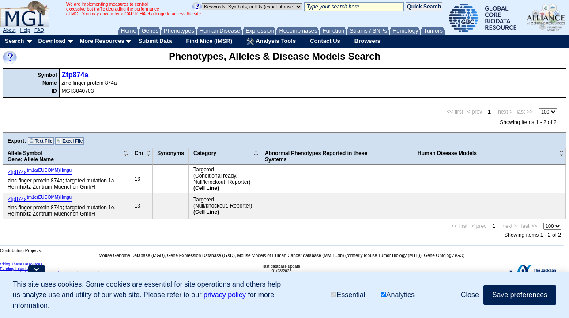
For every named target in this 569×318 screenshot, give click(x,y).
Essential (348, 295)
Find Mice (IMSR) (209, 41)
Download (51, 41)
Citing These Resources (21, 264)
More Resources (101, 41)
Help (25, 30)
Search (14, 41)
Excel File (70, 141)
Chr (139, 153)
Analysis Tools (271, 41)
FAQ (39, 30)
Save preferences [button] (519, 295)
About (9, 30)
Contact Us (325, 41)
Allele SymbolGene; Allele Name (31, 156)
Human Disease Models (447, 153)
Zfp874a (75, 75)
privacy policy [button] (224, 295)
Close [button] (470, 295)
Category (204, 153)
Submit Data (155, 41)
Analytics (398, 295)
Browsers (367, 41)
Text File (41, 141)
